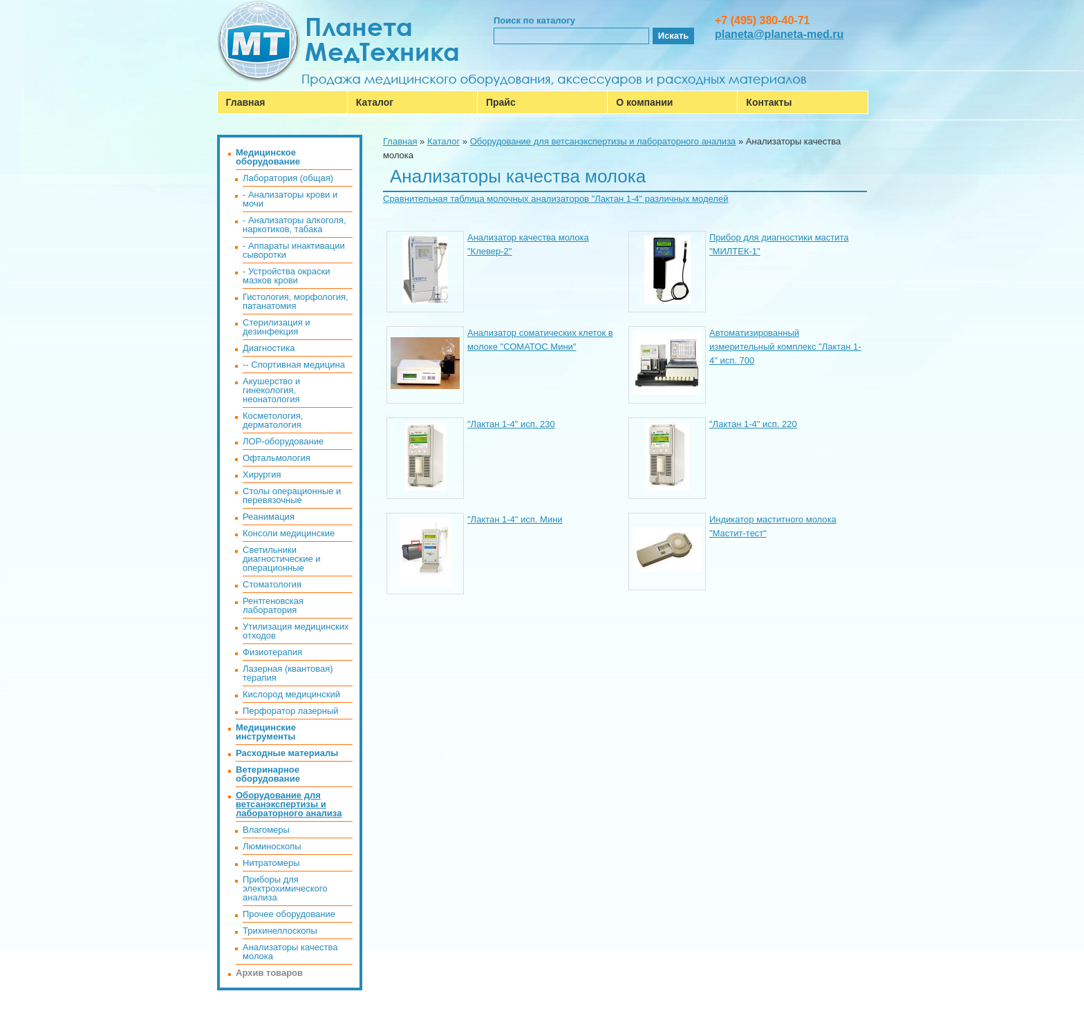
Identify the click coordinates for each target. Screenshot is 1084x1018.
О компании (644, 102)
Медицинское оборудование (268, 157)
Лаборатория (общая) (288, 178)
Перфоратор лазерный (291, 711)
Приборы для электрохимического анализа (285, 888)
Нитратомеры (271, 863)
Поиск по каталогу (534, 20)
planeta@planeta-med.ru (779, 34)
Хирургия (262, 474)
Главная (245, 102)
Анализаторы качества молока (290, 951)
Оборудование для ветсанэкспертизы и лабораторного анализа (603, 141)
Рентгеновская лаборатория (273, 605)
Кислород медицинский (291, 694)
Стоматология (272, 584)
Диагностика (269, 348)
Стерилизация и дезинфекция (276, 327)
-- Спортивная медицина (294, 364)
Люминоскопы (272, 846)
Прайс (501, 102)
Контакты (769, 102)
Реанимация (269, 516)
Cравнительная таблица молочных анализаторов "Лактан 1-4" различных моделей (555, 199)
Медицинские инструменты (266, 732)
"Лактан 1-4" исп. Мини (515, 519)
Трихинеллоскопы (280, 930)
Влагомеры (266, 829)
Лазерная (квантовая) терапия (288, 673)
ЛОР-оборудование (283, 441)
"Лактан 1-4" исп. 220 (753, 424)
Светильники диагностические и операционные (282, 559)
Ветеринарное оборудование (268, 774)
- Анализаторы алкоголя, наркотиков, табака (294, 224)
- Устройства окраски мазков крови (286, 275)
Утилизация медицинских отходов (295, 631)
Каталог (374, 102)
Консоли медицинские (289, 533)
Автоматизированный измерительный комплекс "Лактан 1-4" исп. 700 (785, 347)
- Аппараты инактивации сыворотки (294, 250)
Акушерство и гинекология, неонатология (271, 390)
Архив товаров (269, 973)
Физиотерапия (272, 652)
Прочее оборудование (289, 914)
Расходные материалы (287, 753)
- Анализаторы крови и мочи (290, 199)
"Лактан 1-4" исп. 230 (511, 424)
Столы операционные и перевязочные (292, 495)
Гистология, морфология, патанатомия (295, 301)
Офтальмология (276, 458)
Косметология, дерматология (273, 420)
